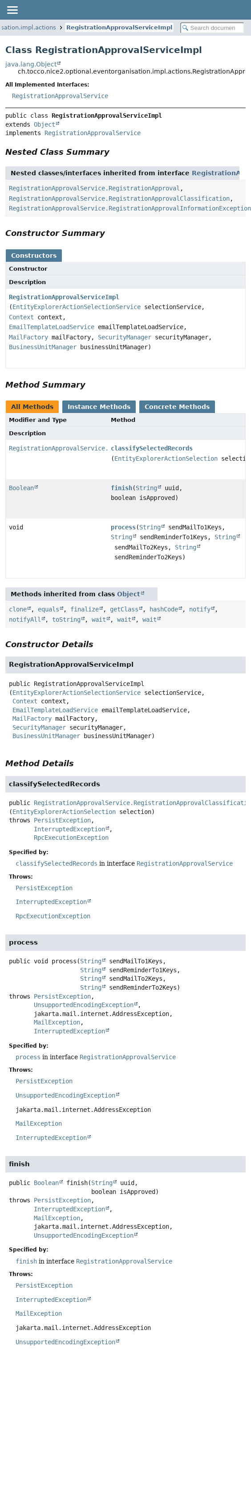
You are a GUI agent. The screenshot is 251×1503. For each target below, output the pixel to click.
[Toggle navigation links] (12, 10)
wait (99, 619)
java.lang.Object (31, 64)
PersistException (62, 820)
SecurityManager (124, 337)
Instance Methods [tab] (99, 406)
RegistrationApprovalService (60, 95)
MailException (57, 1022)
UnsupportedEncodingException (84, 1004)
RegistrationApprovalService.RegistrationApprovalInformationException (130, 208)
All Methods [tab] (32, 406)
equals (48, 609)
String (146, 487)
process (123, 527)
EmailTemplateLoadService (51, 326)
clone (18, 609)
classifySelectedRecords (152, 448)
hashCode (164, 609)
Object (44, 124)
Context (21, 317)
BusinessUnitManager (43, 347)
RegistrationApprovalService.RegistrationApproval (94, 188)
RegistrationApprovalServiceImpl (119, 27)
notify (200, 609)
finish (121, 487)
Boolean (21, 487)
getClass (124, 609)
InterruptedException (69, 829)
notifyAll (25, 619)
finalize (84, 609)
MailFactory (28, 337)
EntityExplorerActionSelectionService (76, 306)
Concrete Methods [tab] (177, 406)
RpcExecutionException (71, 837)
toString (66, 619)
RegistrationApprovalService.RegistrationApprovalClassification (119, 198)
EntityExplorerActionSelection (166, 458)
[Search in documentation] (212, 27)
